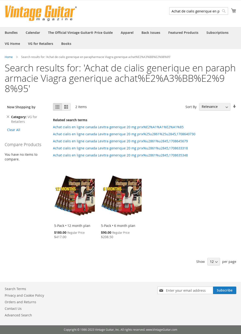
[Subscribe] (224, 290)
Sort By (191, 106)
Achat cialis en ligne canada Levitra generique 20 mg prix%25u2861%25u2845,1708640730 (124, 134)
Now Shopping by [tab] (21, 107)
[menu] (120, 38)
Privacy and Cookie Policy (24, 295)
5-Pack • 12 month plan (72, 225)
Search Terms (15, 289)
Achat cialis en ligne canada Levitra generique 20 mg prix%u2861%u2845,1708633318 (120, 148)
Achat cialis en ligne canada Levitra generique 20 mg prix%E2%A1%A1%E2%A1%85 (118, 127)
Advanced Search (18, 315)
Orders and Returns (20, 302)
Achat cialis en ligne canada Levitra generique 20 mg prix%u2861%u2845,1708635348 (120, 155)
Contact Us (13, 308)
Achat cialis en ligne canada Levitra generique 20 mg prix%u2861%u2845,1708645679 (120, 141)
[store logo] (41, 13)
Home (9, 57)
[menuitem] (11, 32)
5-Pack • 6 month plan (118, 225)
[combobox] (198, 11)
